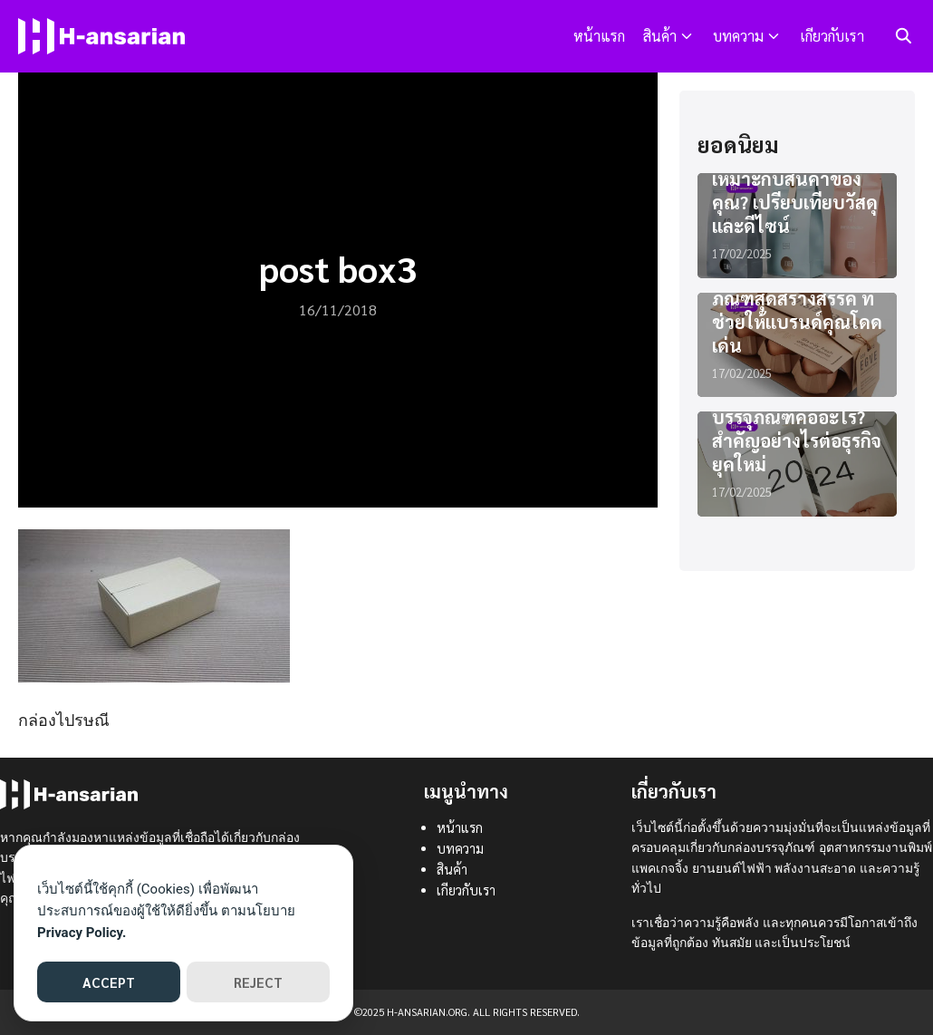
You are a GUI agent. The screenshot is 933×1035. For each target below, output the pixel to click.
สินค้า (660, 35)
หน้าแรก (599, 35)
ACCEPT (108, 982)
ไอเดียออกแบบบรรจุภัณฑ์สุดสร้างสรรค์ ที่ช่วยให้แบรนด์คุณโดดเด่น (797, 310)
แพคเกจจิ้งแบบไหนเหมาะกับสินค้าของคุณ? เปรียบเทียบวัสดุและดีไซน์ (795, 190)
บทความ (738, 35)
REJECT (258, 982)
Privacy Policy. (81, 932)
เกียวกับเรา (832, 35)
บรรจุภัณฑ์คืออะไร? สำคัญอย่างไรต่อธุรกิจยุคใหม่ (796, 440)
